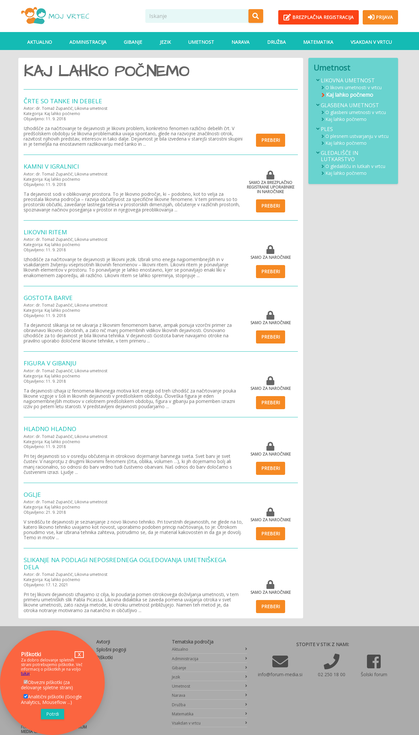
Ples (327, 129)
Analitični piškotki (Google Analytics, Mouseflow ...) (51, 699)
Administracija (87, 42)
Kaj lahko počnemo (349, 95)
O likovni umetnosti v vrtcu (353, 88)
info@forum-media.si (280, 674)
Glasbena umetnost (350, 105)
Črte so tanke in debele (63, 101)
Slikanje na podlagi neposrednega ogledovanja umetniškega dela (125, 563)
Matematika (318, 42)
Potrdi (52, 714)
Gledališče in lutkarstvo (339, 156)
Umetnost (201, 42)
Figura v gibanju (50, 363)
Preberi (270, 140)
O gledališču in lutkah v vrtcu (355, 166)
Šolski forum (374, 674)
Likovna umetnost (348, 80)
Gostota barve (48, 297)
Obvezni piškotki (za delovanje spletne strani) (47, 685)
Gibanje (133, 42)
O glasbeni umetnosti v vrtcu (355, 112)
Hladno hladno (50, 429)
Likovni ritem (45, 232)
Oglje (32, 494)
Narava (240, 42)
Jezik (165, 42)
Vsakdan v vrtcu (371, 42)
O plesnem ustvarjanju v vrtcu (357, 136)
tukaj (25, 673)
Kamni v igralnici (51, 166)
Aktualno (39, 42)
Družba (276, 42)
